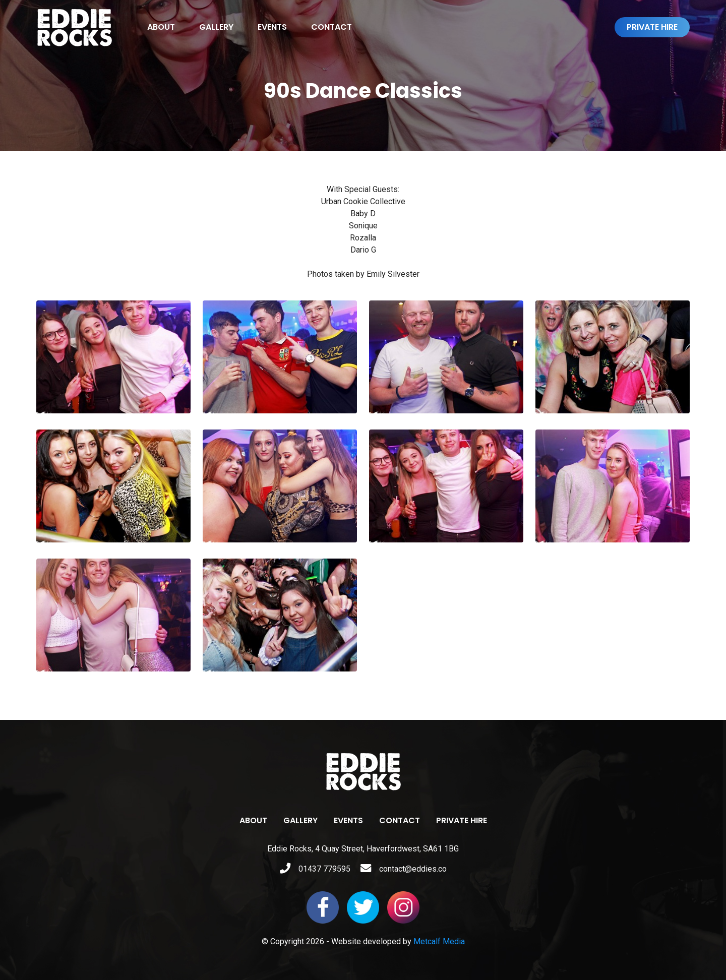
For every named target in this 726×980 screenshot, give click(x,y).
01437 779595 (315, 869)
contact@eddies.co (403, 869)
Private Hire (652, 27)
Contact (331, 27)
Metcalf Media (439, 941)
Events (272, 27)
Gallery (216, 27)
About (161, 27)
